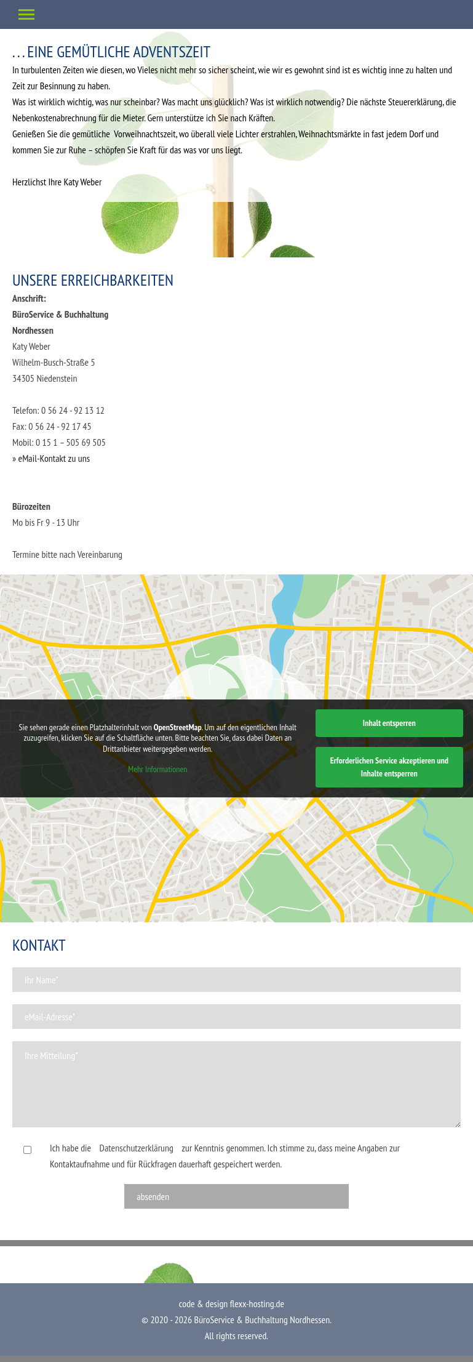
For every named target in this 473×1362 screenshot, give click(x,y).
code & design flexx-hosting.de (231, 1303)
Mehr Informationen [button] (157, 769)
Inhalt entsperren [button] (389, 722)
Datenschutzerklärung (136, 1148)
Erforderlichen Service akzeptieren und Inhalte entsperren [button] (389, 767)
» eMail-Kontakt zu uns (51, 458)
